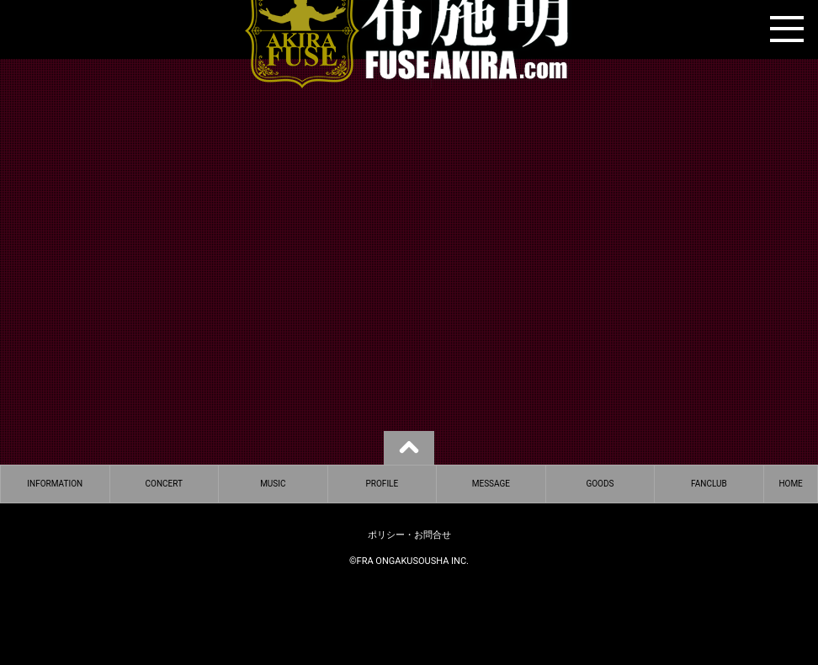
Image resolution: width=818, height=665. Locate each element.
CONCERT (164, 483)
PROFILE (382, 483)
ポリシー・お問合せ (409, 534)
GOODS (600, 483)
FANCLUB (709, 483)
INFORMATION (54, 483)
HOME (790, 483)
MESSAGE (491, 483)
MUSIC (272, 483)
